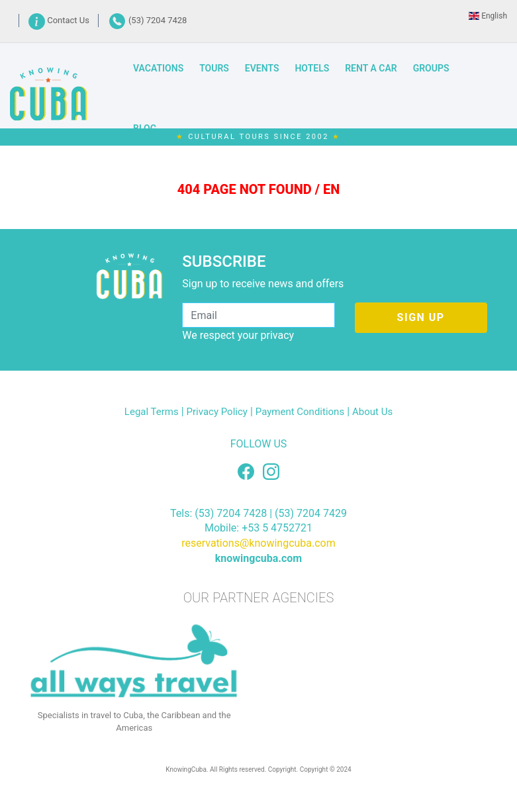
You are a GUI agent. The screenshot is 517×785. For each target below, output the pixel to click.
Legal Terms (151, 412)
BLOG (144, 128)
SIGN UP (421, 317)
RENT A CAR (371, 68)
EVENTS (262, 68)
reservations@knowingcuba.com (258, 543)
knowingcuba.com (258, 558)
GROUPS (431, 68)
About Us (372, 412)
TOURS (214, 68)
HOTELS (312, 68)
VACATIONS (158, 68)
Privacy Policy (217, 412)
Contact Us (59, 20)
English (488, 16)
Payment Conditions (300, 412)
